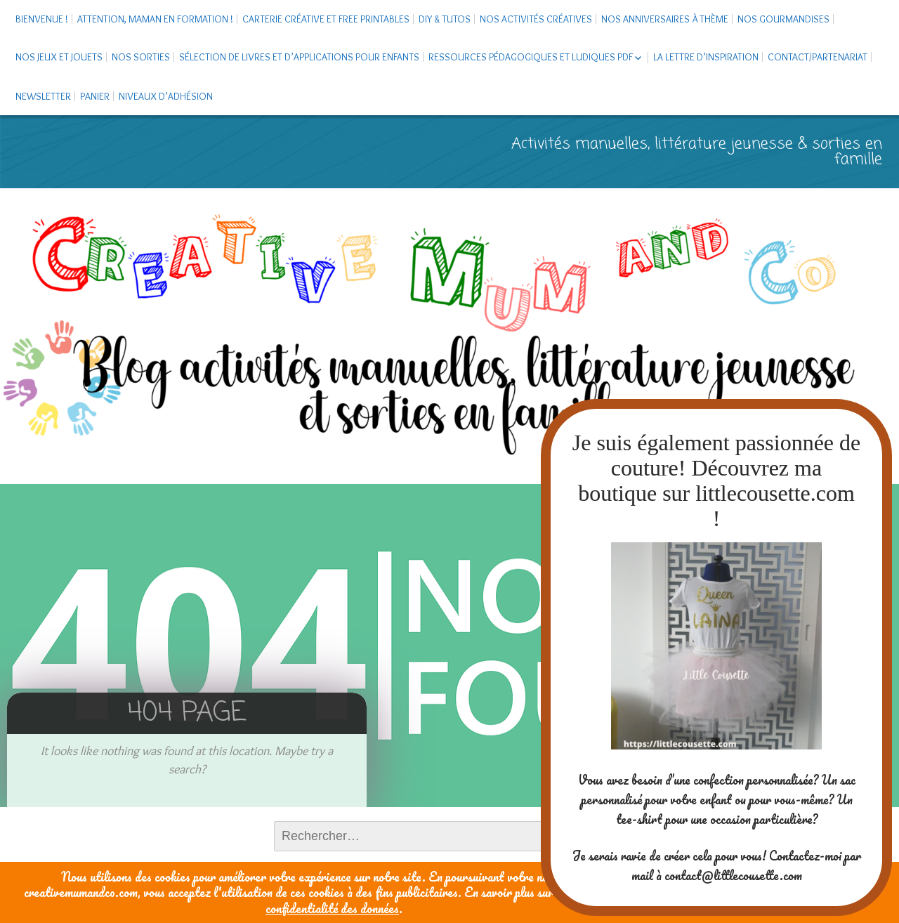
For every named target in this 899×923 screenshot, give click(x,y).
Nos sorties (141, 57)
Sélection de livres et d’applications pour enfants (299, 57)
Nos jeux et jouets (59, 57)
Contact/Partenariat (817, 57)
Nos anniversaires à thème (664, 19)
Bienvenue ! (41, 19)
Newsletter (43, 96)
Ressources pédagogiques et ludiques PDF (530, 57)
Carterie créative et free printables (325, 19)
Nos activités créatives (536, 19)
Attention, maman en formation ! (155, 19)
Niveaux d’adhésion (166, 96)
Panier (95, 96)
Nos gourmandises (783, 19)
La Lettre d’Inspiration (706, 57)
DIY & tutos (445, 19)
